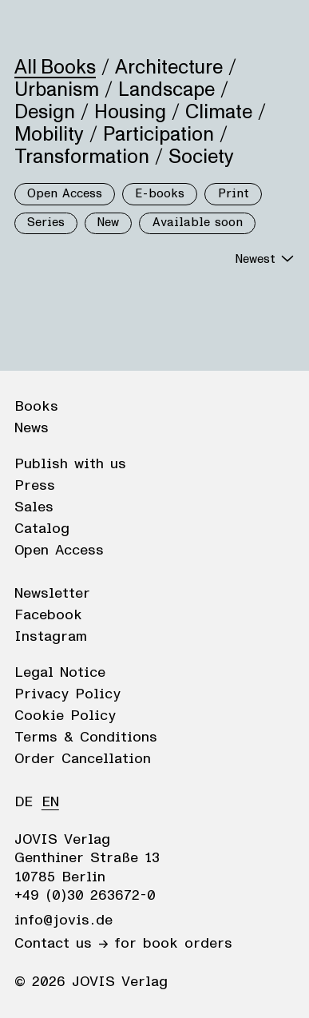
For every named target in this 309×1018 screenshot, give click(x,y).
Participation (158, 134)
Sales (33, 507)
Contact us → (61, 943)
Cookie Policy (65, 716)
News (31, 428)
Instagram (50, 637)
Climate (218, 111)
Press (34, 486)
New (108, 223)
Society (201, 156)
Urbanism (56, 89)
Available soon (198, 223)
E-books (159, 194)
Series (46, 223)
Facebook (48, 615)
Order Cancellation (82, 759)
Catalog (41, 529)
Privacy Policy (67, 694)
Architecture (169, 67)
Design (44, 111)
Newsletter (52, 594)
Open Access (64, 194)
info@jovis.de (63, 920)
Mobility (49, 134)
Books (36, 407)
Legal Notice (59, 673)
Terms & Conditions (85, 737)
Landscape (166, 89)
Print (233, 194)
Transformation (81, 156)
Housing (130, 111)
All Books (55, 67)
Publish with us (70, 464)
